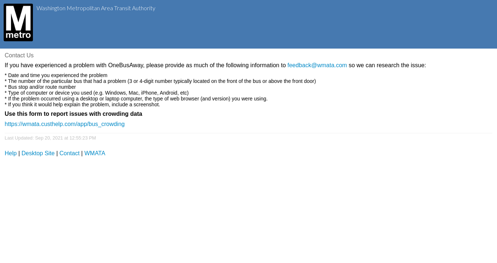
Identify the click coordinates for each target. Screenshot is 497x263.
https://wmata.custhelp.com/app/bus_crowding (65, 124)
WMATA (94, 153)
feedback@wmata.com (317, 65)
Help (11, 153)
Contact (70, 153)
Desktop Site (38, 153)
